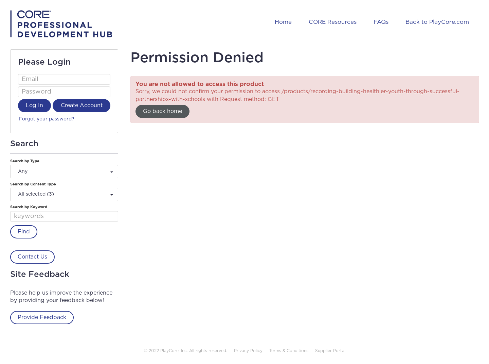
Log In (34, 105)
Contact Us (32, 257)
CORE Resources (333, 22)
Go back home (162, 111)
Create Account (82, 105)
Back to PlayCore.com (437, 22)
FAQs (381, 22)
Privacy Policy (248, 351)
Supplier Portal (330, 351)
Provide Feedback (42, 317)
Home (283, 22)
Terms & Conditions (288, 351)
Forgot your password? (46, 119)
